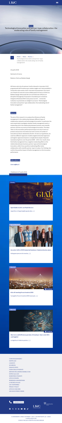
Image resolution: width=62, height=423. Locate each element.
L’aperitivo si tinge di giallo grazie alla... (22, 211)
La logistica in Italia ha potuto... (20, 340)
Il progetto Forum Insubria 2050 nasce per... (23, 296)
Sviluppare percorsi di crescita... (20, 253)
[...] (34, 211)
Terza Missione (15, 225)
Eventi (12, 182)
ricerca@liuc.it (14, 164)
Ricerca (13, 267)
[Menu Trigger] (57, 2)
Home (18, 56)
